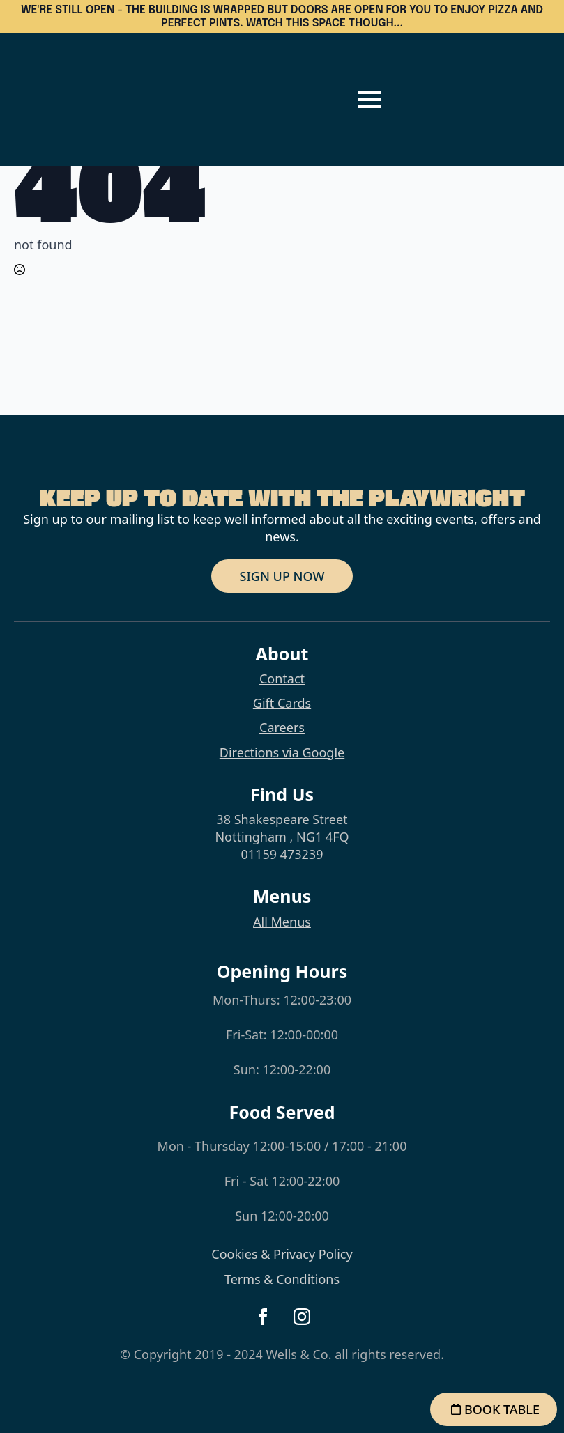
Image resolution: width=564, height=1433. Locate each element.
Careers (282, 727)
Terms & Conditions (282, 1279)
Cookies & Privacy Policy (281, 1254)
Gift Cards (282, 703)
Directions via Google (282, 752)
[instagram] (302, 1316)
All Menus (282, 921)
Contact (282, 678)
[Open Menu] (369, 99)
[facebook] (262, 1316)
